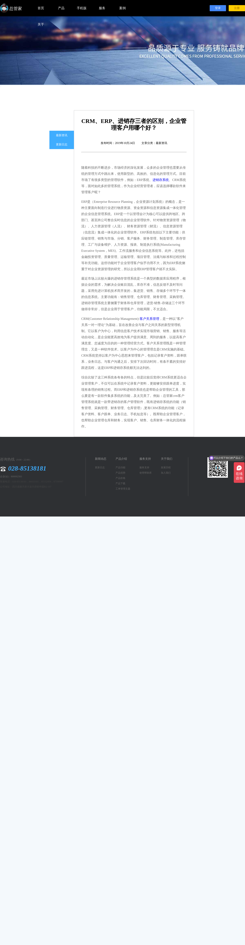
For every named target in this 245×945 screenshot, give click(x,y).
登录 (218, 8)
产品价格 (120, 478)
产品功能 (120, 467)
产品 (61, 8)
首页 (41, 8)
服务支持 (144, 467)
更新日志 (61, 144)
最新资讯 (61, 135)
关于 (41, 24)
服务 (102, 8)
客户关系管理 (149, 318)
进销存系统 (161, 180)
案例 (122, 8)
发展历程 (166, 467)
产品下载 (120, 483)
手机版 (82, 8)
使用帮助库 (145, 472)
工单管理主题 (123, 488)
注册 (237, 8)
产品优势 (120, 472)
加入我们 (166, 472)
